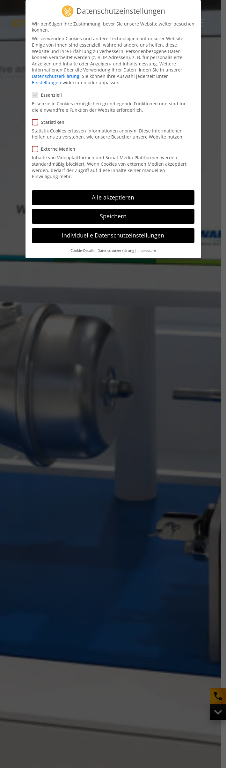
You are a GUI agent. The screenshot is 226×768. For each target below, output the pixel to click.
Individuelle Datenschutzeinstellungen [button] (113, 234)
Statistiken (50, 120)
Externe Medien (55, 148)
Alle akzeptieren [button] (113, 196)
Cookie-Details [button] (82, 249)
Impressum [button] (146, 249)
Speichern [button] (113, 214)
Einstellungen (46, 81)
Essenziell (49, 93)
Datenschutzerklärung (55, 75)
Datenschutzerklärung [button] (116, 249)
